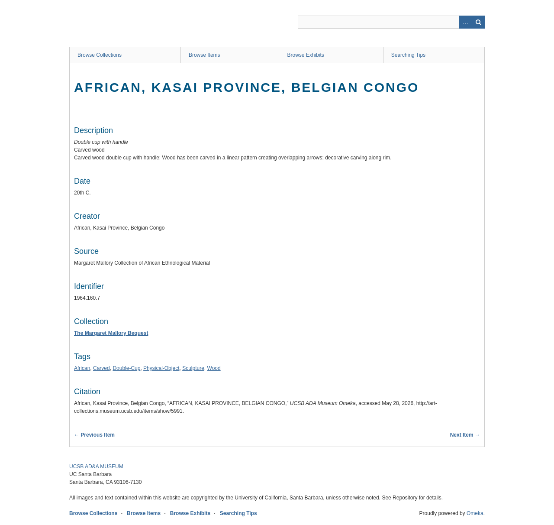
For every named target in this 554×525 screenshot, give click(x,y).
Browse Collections (99, 55)
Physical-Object (161, 368)
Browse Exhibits (305, 55)
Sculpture (193, 368)
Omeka (475, 513)
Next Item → (465, 435)
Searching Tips (408, 55)
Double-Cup (126, 368)
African (82, 368)
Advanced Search (465, 22)
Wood (214, 368)
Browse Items (204, 55)
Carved (101, 368)
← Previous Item (94, 435)
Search (478, 22)
